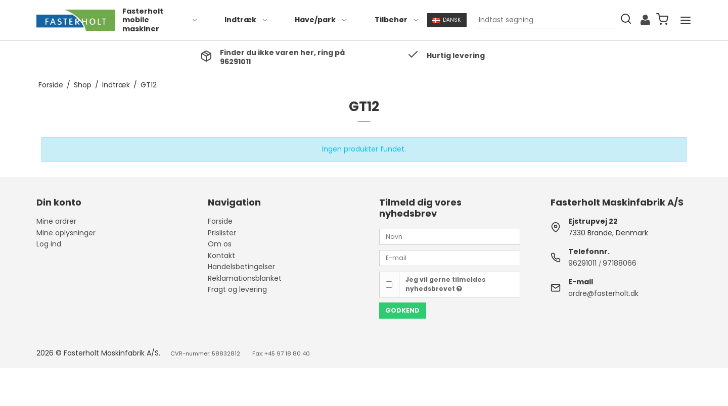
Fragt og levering (237, 289)
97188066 (619, 263)
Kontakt (221, 255)
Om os (220, 244)
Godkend (402, 310)
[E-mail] (449, 257)
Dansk (446, 20)
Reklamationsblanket (245, 278)
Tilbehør (397, 20)
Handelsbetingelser (241, 267)
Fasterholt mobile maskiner (160, 20)
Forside (220, 221)
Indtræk (246, 20)
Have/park (321, 20)
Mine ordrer (56, 221)
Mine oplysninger (66, 233)
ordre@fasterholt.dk (603, 293)
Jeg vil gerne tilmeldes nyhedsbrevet (445, 284)
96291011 (582, 263)
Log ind (48, 244)
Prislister (222, 233)
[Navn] (449, 236)
